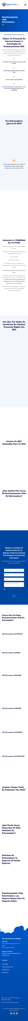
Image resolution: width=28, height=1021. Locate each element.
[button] (25, 4)
